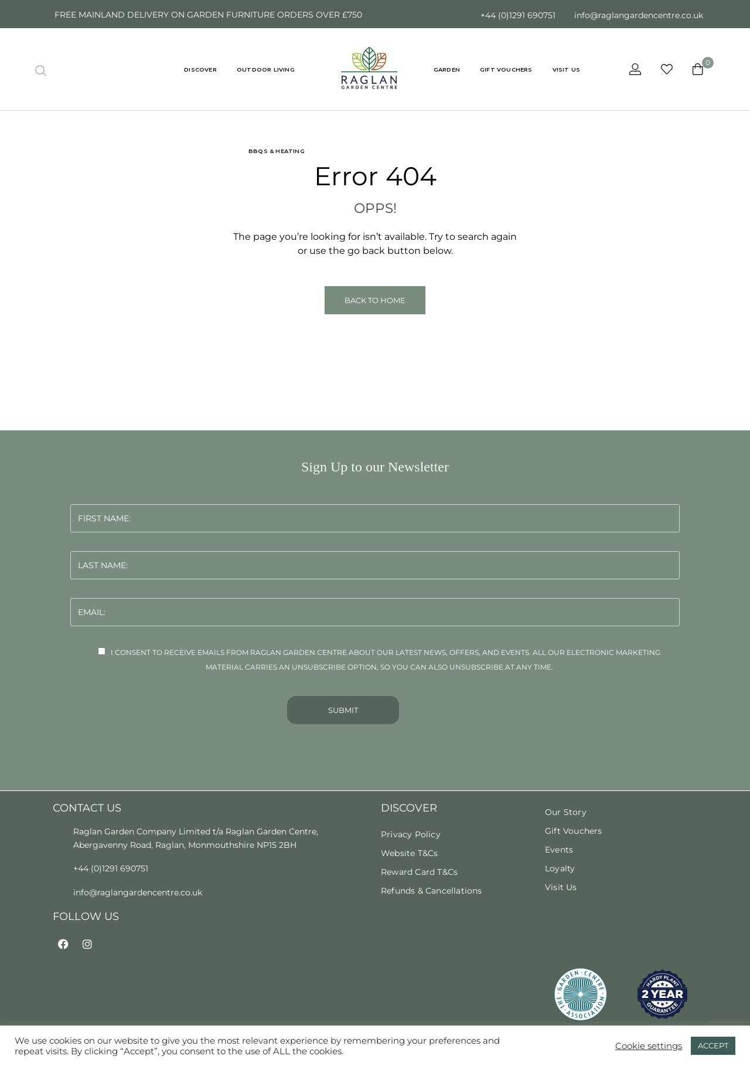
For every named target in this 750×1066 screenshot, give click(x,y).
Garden (447, 69)
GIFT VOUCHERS (506, 69)
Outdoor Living (266, 69)
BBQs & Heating (276, 151)
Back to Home (375, 300)
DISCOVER (200, 69)
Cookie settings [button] (648, 1046)
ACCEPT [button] (713, 1045)
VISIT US (567, 69)
